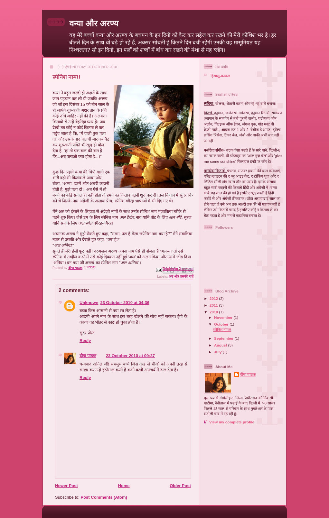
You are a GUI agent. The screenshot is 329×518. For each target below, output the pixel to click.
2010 (214, 312)
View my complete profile (231, 422)
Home (123, 485)
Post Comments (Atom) (104, 497)
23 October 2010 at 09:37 (130, 355)
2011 (214, 305)
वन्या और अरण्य (93, 23)
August (221, 345)
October (222, 324)
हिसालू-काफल (220, 76)
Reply (85, 340)
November (223, 317)
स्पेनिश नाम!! (222, 330)
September (224, 338)
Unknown (89, 302)
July (218, 352)
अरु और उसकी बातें (181, 276)
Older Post (180, 485)
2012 (214, 298)
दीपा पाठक (88, 355)
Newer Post (66, 485)
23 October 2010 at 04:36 (124, 302)
